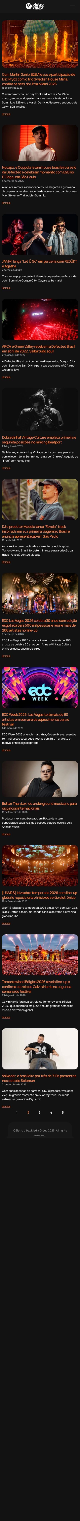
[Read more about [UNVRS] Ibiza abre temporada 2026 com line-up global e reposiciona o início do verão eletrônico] (6, 923)
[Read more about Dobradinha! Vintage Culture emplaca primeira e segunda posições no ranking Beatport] (6, 468)
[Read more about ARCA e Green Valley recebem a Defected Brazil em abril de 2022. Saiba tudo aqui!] (6, 377)
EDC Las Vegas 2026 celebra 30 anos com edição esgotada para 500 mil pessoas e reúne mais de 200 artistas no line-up (39, 625)
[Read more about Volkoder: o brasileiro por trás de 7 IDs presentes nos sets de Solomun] (6, 1106)
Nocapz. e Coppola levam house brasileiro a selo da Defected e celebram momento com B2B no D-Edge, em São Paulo (39, 172)
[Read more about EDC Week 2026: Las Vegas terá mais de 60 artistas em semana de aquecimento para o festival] (6, 750)
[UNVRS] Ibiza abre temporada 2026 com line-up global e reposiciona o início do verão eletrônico (39, 895)
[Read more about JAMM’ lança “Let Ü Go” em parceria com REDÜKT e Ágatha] (6, 287)
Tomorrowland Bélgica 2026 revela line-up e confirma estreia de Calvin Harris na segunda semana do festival (36, 986)
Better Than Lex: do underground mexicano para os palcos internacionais (39, 806)
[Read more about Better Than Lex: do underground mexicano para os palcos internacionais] (6, 834)
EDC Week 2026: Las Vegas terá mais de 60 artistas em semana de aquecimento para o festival (35, 719)
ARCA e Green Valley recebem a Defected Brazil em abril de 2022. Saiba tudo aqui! (38, 348)
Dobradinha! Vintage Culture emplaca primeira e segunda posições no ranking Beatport (39, 439)
